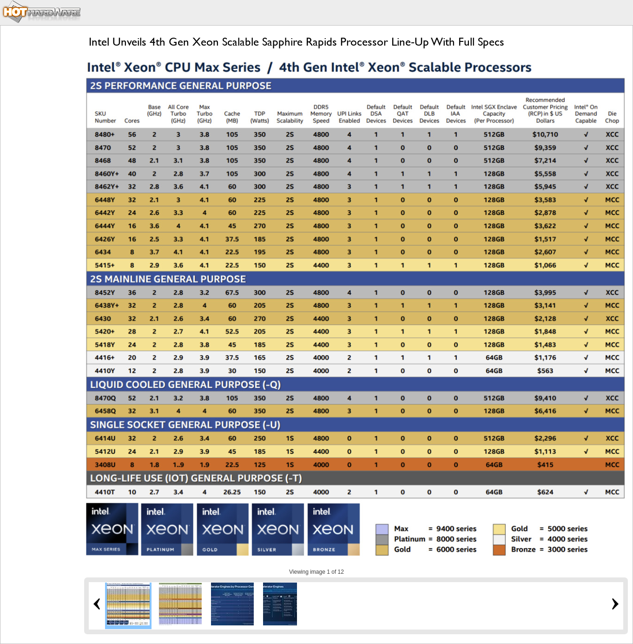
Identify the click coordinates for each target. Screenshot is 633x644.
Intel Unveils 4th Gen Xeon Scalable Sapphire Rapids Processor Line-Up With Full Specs (296, 41)
